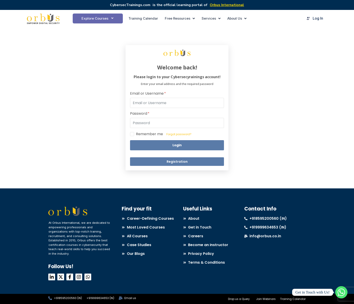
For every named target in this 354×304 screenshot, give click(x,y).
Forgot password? (178, 134)
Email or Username (148, 93)
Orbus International (227, 4)
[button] (98, 18)
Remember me (149, 134)
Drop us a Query (239, 299)
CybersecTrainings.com (130, 4)
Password (139, 113)
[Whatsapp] (341, 292)
